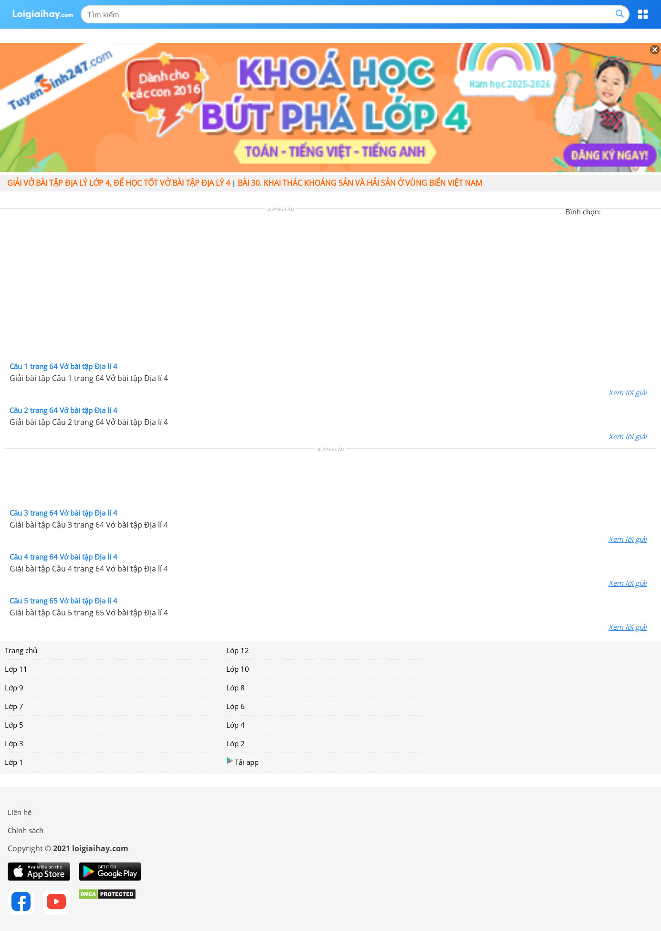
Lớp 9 (14, 687)
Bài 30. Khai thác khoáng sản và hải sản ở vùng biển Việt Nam (360, 183)
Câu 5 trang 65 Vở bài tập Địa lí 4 (63, 600)
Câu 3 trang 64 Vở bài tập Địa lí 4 (63, 513)
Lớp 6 (235, 706)
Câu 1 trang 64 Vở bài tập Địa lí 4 (63, 366)
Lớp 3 (14, 743)
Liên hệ (19, 812)
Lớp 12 (237, 650)
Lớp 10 (237, 669)
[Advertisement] (331, 287)
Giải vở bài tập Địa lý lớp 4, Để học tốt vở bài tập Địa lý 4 (118, 183)
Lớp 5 (14, 725)
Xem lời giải (628, 392)
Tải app (242, 762)
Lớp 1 (14, 762)
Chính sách (25, 830)
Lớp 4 (235, 725)
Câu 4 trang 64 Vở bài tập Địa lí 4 (63, 556)
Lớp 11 (16, 669)
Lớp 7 (14, 706)
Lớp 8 (235, 687)
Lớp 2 (235, 743)
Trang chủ (21, 650)
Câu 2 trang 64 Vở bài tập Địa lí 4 (63, 410)
